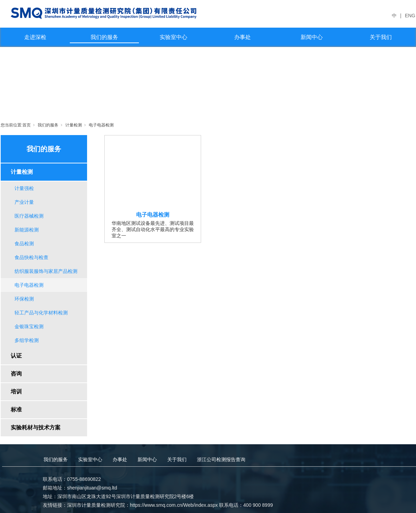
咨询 (16, 374)
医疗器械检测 (29, 216)
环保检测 (24, 299)
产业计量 (24, 202)
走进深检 (35, 37)
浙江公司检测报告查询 (221, 459)
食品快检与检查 (31, 257)
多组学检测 (27, 340)
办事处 (242, 37)
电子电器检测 (101, 125)
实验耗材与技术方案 (35, 427)
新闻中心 (312, 37)
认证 (16, 356)
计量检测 (73, 125)
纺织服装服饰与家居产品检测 (46, 271)
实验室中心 (173, 37)
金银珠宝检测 (29, 326)
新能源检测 (27, 229)
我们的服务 (104, 37)
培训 (16, 392)
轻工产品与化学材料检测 (41, 312)
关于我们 (381, 37)
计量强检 (24, 188)
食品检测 (24, 243)
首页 (26, 125)
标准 (16, 409)
